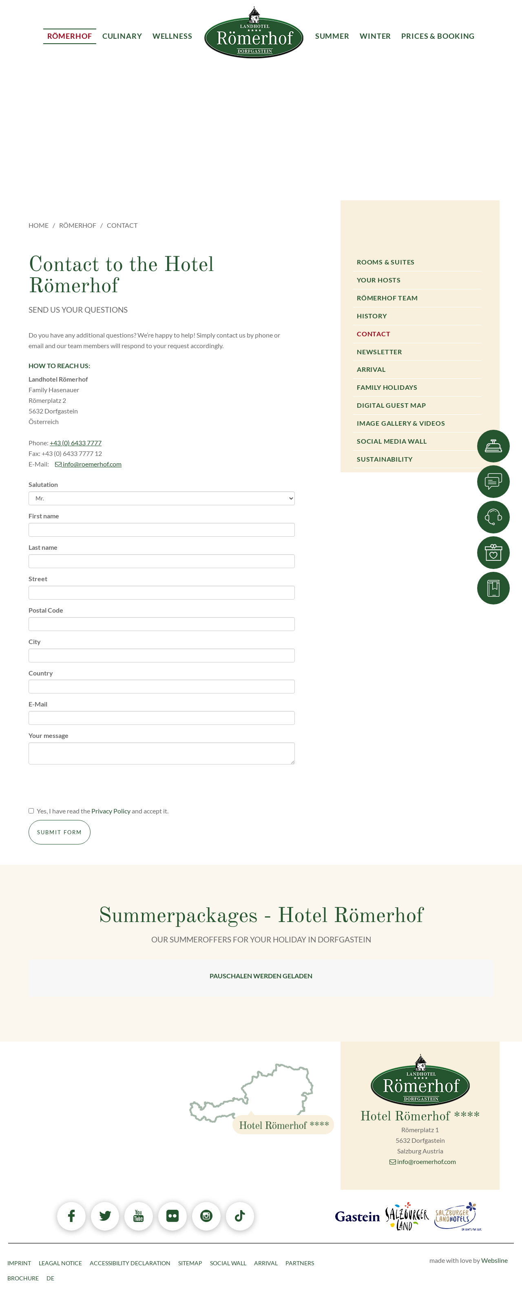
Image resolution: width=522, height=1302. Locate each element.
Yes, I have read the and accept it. (98, 811)
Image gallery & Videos (401, 423)
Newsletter (379, 351)
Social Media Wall (392, 441)
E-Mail (38, 704)
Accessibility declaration (130, 1263)
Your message (49, 735)
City (35, 641)
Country (41, 673)
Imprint (19, 1263)
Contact (374, 334)
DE (50, 1278)
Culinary (122, 36)
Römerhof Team (387, 298)
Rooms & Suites (386, 262)
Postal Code (46, 610)
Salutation (43, 484)
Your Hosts (379, 280)
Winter (375, 36)
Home (39, 225)
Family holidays (387, 387)
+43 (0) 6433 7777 (76, 443)
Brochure (23, 1278)
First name (44, 516)
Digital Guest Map (391, 405)
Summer (332, 36)
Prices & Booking (438, 36)
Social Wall (228, 1263)
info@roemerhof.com (88, 464)
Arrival (371, 369)
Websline (494, 1260)
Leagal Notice (60, 1263)
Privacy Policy (110, 811)
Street (38, 578)
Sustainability (385, 459)
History (372, 316)
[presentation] (91, 786)
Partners (299, 1263)
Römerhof (77, 225)
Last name (43, 547)
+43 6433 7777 (113, 1121)
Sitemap (190, 1263)
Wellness (172, 36)
